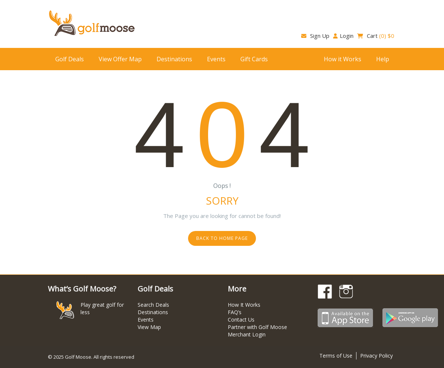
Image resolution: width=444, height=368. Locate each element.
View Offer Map (120, 59)
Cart (375, 35)
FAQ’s (234, 312)
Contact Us (241, 319)
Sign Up (315, 35)
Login (343, 35)
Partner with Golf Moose (257, 326)
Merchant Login (247, 334)
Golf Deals (69, 59)
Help (382, 59)
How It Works (244, 304)
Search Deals (153, 304)
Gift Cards (254, 59)
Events (216, 59)
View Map (149, 326)
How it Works (342, 59)
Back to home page (222, 238)
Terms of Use (335, 355)
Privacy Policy (376, 355)
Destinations (174, 59)
